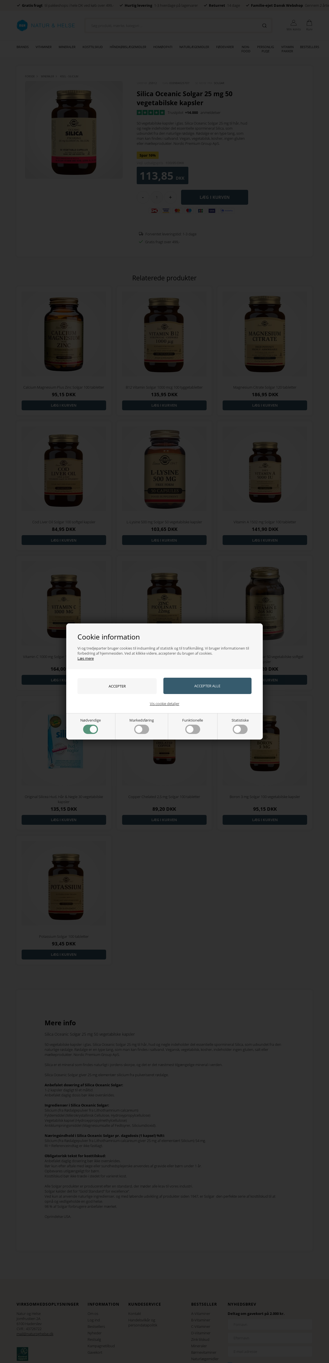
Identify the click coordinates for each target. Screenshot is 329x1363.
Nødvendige (90, 726)
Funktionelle (192, 726)
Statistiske (240, 726)
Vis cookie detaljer (164, 703)
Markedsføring (141, 726)
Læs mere (85, 658)
